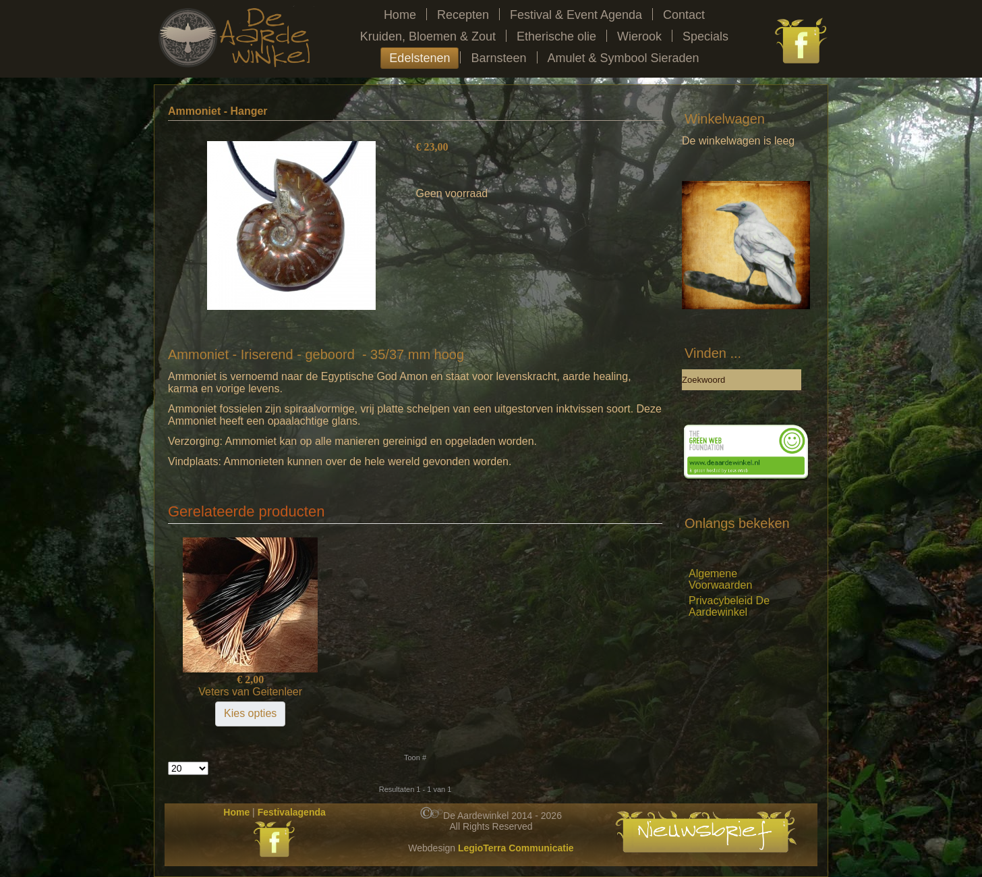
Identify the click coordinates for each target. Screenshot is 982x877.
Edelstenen (419, 58)
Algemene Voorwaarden (720, 579)
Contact (684, 15)
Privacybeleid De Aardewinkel (729, 606)
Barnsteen (498, 58)
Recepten (463, 15)
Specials (705, 36)
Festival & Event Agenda (576, 15)
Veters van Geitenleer (250, 691)
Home (400, 15)
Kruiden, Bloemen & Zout (428, 36)
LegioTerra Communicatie (516, 848)
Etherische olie (556, 36)
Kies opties (250, 713)
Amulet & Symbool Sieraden (623, 58)
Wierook (639, 36)
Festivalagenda (292, 812)
